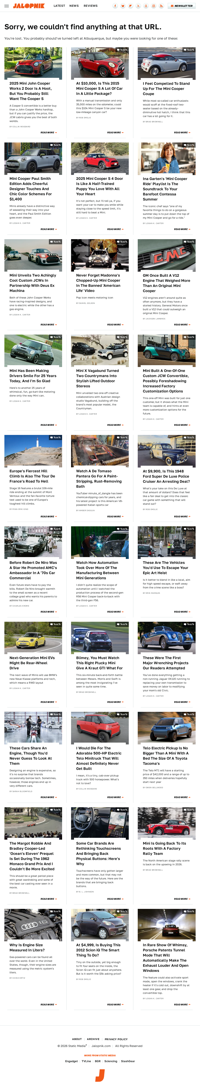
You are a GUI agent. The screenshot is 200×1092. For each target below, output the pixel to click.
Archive (93, 1039)
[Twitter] (138, 6)
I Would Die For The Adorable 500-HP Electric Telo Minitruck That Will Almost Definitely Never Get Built (98, 758)
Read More (47, 132)
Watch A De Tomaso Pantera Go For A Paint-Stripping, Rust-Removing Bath (99, 479)
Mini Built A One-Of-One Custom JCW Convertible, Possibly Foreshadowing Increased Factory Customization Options (166, 380)
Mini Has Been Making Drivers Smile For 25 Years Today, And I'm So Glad (33, 375)
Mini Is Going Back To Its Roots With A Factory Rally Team (164, 848)
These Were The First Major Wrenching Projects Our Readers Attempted (165, 663)
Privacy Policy (116, 1039)
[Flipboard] (130, 6)
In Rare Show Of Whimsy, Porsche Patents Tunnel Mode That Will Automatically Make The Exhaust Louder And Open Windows (165, 958)
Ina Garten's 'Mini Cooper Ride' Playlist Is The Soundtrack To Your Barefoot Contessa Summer (165, 189)
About (77, 1039)
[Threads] (146, 6)
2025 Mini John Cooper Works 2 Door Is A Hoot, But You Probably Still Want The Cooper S (31, 91)
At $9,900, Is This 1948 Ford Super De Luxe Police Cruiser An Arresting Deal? (166, 476)
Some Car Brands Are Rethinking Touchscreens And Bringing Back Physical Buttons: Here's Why (98, 853)
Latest (59, 6)
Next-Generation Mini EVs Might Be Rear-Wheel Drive (32, 663)
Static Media (77, 1046)
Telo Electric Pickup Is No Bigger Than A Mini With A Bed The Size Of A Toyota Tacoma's (166, 756)
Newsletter (182, 6)
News (74, 6)
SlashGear (128, 1061)
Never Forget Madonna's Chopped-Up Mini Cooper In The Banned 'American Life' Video (98, 283)
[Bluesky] (123, 6)
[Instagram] (153, 6)
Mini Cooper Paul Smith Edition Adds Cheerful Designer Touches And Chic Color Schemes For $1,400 (31, 188)
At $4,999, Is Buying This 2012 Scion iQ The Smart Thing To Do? (98, 950)
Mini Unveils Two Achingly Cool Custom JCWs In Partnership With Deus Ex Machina (33, 283)
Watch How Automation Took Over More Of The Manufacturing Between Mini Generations (97, 570)
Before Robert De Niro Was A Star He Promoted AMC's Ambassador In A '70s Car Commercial (33, 570)
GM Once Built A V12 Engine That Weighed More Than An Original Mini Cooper (166, 283)
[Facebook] (115, 6)
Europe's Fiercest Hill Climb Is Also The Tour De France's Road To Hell (32, 476)
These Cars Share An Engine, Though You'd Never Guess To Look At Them (31, 756)
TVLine (86, 1061)
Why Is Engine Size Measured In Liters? (27, 947)
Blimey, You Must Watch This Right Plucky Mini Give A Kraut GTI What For (99, 663)
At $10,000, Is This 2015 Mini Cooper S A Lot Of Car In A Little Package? (99, 88)
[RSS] (161, 6)
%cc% (123, 49)
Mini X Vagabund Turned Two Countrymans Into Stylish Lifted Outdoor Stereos (97, 378)
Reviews (91, 6)
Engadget (71, 1061)
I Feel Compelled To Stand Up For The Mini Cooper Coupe (166, 88)
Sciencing (110, 1061)
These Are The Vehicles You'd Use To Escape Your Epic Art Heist (165, 567)
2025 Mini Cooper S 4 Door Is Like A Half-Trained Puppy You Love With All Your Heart (99, 186)
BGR (98, 1061)
